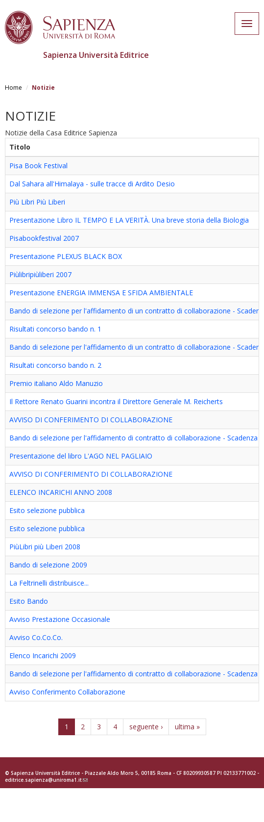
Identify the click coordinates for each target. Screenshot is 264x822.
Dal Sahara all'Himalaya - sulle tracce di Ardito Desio (92, 183)
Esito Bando (28, 601)
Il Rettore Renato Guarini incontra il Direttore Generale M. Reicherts (116, 401)
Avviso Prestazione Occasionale (59, 619)
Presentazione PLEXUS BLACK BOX (65, 256)
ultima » (187, 726)
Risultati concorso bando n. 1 (55, 329)
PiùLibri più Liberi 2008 (44, 546)
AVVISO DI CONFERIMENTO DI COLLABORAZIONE (90, 419)
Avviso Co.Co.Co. (36, 637)
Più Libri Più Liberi (37, 201)
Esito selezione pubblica (47, 510)
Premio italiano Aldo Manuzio (56, 383)
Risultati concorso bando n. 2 (55, 365)
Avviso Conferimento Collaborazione (67, 691)
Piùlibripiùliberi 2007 (40, 274)
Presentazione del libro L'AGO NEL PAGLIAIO (80, 456)
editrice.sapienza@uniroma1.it (46, 779)
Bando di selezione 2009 (48, 564)
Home (13, 87)
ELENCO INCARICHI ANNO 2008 (60, 492)
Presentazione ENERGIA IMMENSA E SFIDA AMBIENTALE (101, 292)
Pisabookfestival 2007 (44, 238)
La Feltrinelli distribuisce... (49, 583)
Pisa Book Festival (38, 165)
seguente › (146, 726)
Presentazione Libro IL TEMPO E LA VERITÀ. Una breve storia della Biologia (129, 220)
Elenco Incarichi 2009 (42, 655)
